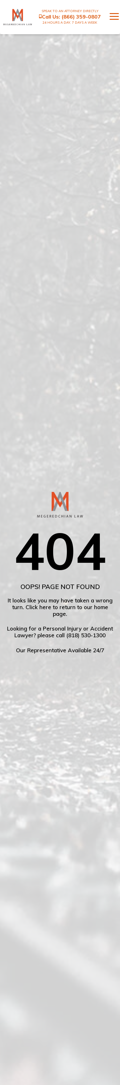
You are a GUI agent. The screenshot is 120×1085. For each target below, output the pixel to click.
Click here (38, 607)
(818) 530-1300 (86, 635)
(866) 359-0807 (81, 16)
